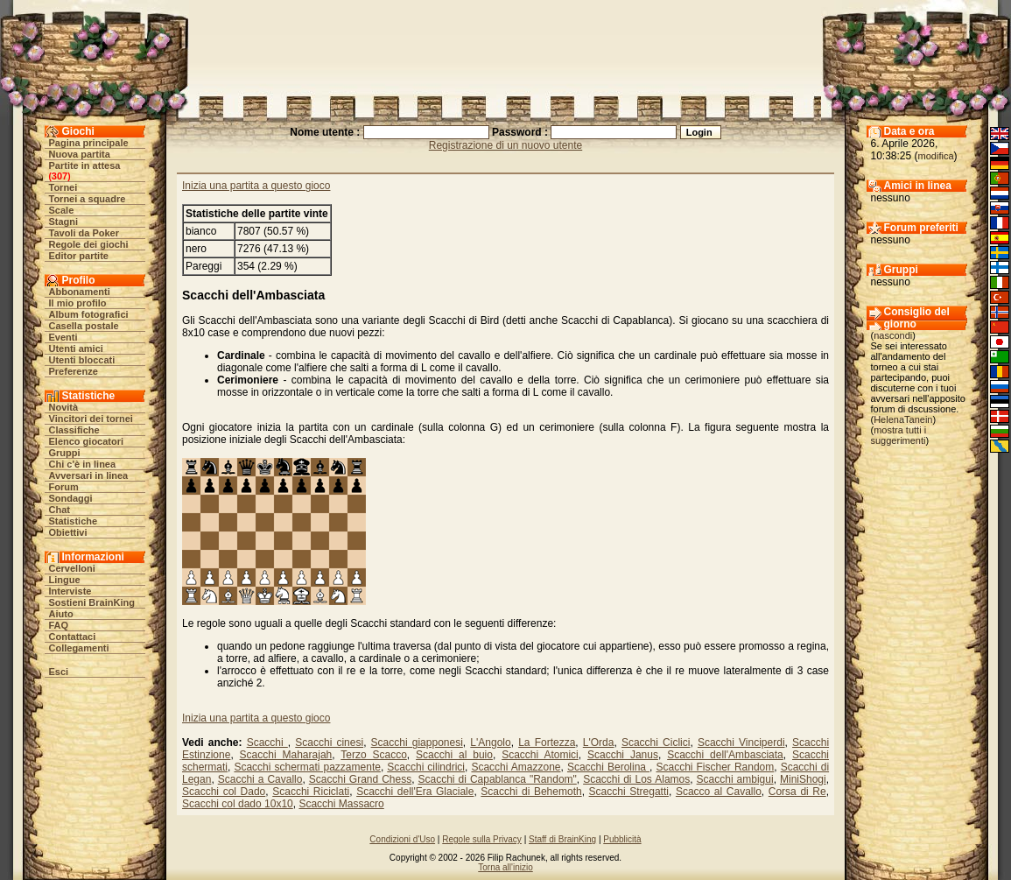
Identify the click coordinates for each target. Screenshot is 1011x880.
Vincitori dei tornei (91, 418)
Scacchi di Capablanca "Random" (497, 779)
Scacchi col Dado (223, 791)
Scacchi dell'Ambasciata (725, 755)
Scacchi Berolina (608, 767)
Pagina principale (89, 142)
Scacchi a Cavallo (260, 779)
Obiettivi (68, 532)
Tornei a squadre (87, 199)
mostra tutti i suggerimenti (899, 435)
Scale (61, 210)
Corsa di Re (797, 791)
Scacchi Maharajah (286, 755)
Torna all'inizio (505, 867)
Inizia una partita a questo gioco (256, 186)
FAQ (59, 625)
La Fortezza (546, 742)
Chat (59, 509)
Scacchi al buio (454, 755)
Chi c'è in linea (82, 464)
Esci (59, 671)
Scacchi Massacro (340, 804)
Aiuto (61, 614)
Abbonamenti (79, 291)
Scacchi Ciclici (656, 742)
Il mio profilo (78, 303)
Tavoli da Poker (84, 233)
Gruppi (65, 452)
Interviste (70, 591)
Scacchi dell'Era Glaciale (415, 791)
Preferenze (73, 371)
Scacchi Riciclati (310, 791)
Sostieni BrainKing (92, 602)
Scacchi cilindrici (426, 767)
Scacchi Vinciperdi (741, 742)
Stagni (64, 221)
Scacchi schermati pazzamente (307, 767)
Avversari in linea (89, 475)
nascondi (893, 335)
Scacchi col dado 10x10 (237, 804)
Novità (64, 407)
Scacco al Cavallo (719, 791)
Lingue (65, 579)
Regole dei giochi (89, 244)
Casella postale (84, 325)
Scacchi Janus (622, 755)
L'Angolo (490, 742)
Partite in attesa (85, 165)
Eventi (63, 337)
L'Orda (598, 742)
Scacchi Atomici (540, 755)
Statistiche (73, 521)
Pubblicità (622, 839)
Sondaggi (71, 498)
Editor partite (79, 255)
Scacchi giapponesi (417, 742)
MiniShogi (803, 779)
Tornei (63, 187)
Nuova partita (79, 154)
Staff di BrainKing (562, 839)
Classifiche (74, 430)
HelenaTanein (903, 419)
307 (59, 176)
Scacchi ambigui (735, 779)
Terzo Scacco (374, 755)
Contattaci (72, 636)
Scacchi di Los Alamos (636, 779)
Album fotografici (89, 314)
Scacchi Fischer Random (715, 767)
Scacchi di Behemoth (531, 791)
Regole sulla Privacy (482, 839)
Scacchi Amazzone (515, 767)
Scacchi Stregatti (629, 791)
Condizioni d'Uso (402, 839)
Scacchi (267, 742)
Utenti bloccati (82, 360)
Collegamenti (79, 648)
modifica (936, 156)
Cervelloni (72, 568)
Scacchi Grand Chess (360, 779)
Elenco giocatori (86, 441)
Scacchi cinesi (329, 742)
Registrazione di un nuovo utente (505, 145)
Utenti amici (76, 348)
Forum (64, 487)
